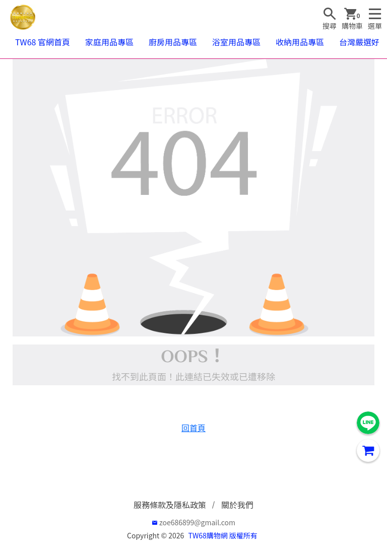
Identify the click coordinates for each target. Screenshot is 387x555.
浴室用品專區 (236, 42)
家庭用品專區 (109, 42)
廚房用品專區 (173, 42)
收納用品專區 (300, 42)
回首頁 (193, 428)
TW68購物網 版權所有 (222, 535)
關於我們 (237, 505)
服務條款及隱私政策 (170, 505)
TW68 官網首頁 (42, 42)
